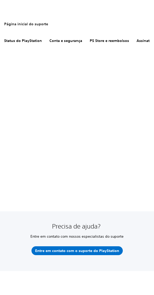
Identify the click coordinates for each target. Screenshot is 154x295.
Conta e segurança (65, 40)
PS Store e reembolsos (109, 40)
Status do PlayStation (23, 40)
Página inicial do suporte (26, 24)
